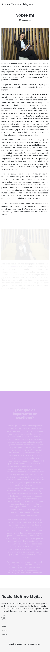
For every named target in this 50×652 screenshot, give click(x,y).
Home (3, 626)
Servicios (4, 634)
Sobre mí (4, 630)
